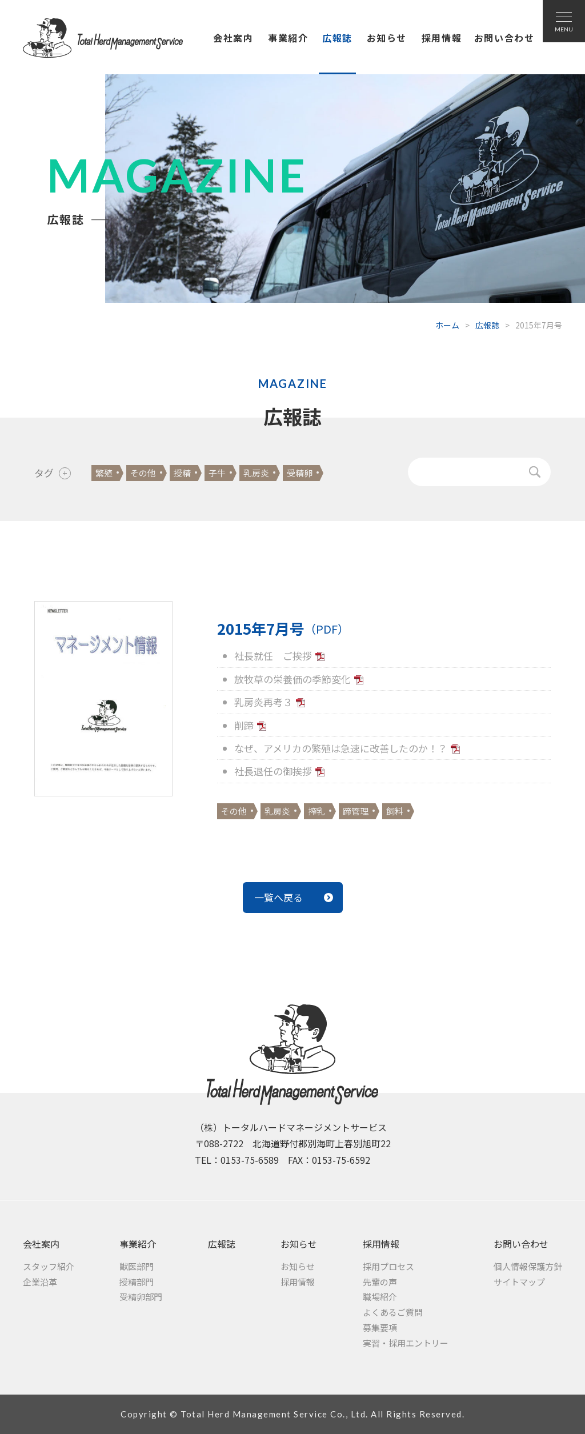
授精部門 (136, 1282)
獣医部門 (136, 1266)
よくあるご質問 (393, 1312)
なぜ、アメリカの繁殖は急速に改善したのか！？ (340, 748)
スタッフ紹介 (48, 1266)
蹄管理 (355, 811)
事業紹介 (288, 38)
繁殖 (104, 473)
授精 (182, 473)
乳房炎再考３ (263, 702)
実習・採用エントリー (405, 1343)
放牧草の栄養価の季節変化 (292, 679)
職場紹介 (380, 1297)
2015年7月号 (283, 628)
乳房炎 (256, 473)
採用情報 (442, 38)
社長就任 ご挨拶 (273, 655)
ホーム (447, 325)
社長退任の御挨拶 (273, 771)
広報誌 (337, 38)
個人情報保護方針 (528, 1266)
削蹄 (244, 725)
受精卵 (299, 473)
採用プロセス (388, 1266)
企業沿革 (40, 1282)
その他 (143, 473)
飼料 (394, 811)
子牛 (217, 473)
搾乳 (316, 811)
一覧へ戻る (278, 897)
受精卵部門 (140, 1297)
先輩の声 (380, 1282)
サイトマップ (519, 1282)
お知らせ (387, 38)
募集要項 (380, 1327)
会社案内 (233, 38)
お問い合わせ (504, 38)
